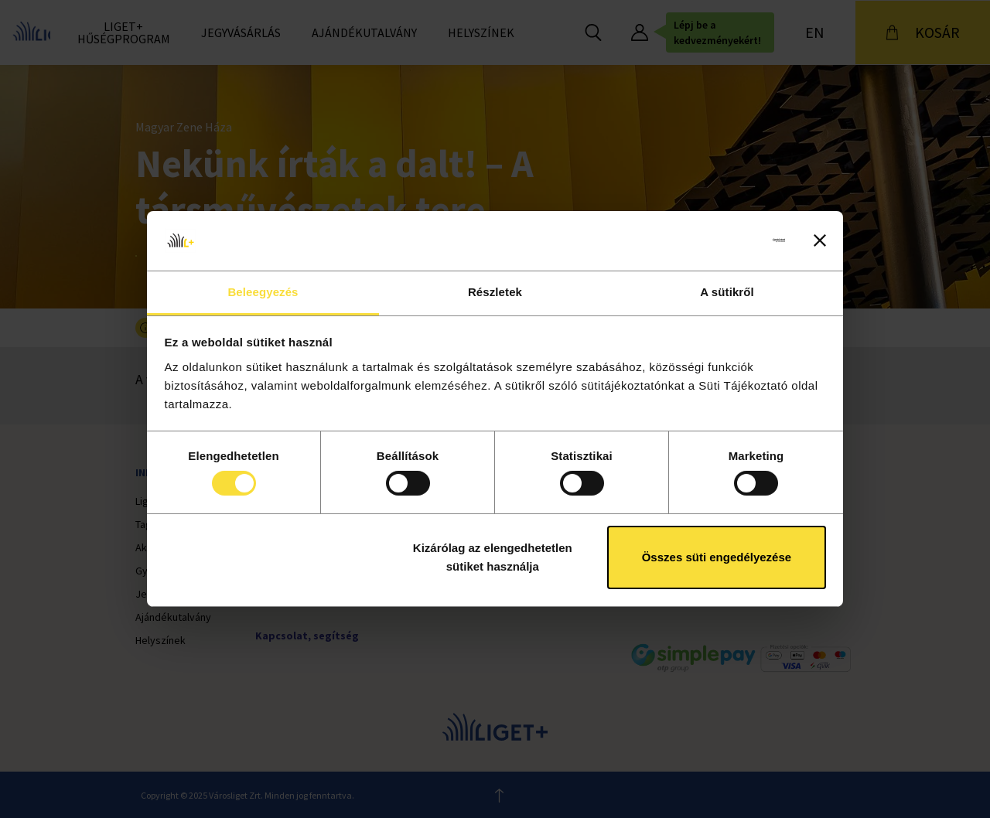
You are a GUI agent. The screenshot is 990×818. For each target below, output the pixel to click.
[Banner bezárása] (820, 240)
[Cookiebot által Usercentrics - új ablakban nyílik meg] (717, 240)
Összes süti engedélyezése (716, 557)
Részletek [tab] (495, 291)
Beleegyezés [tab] (262, 291)
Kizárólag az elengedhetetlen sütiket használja (492, 557)
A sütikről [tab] (727, 291)
